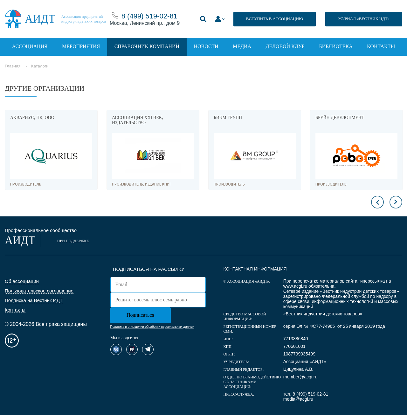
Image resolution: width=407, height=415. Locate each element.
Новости (206, 46)
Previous (377, 202)
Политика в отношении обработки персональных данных (152, 326)
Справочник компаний (146, 46)
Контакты (381, 46)
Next (396, 202)
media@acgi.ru (298, 399)
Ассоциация (30, 46)
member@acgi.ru (300, 376)
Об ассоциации (22, 281)
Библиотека (336, 46)
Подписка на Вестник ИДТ (34, 300)
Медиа (242, 46)
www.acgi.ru (295, 286)
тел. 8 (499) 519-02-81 (305, 394)
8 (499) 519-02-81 (149, 16)
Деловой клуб (285, 46)
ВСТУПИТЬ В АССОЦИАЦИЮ (274, 18)
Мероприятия (81, 46)
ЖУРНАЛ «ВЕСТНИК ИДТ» (364, 18)
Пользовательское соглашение (39, 290)
